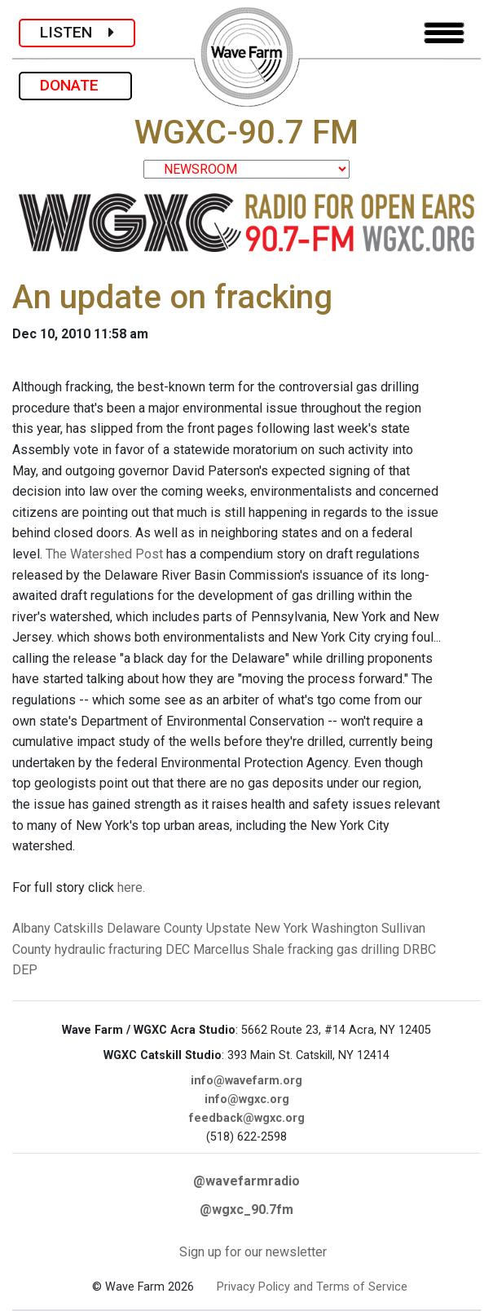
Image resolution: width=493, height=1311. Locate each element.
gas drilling (368, 949)
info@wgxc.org (247, 1099)
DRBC (419, 949)
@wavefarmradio (246, 1181)
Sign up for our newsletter (253, 1252)
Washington (344, 928)
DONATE (75, 85)
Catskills (78, 928)
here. (131, 887)
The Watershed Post (104, 554)
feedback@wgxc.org (247, 1118)
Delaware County (155, 928)
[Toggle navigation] (444, 33)
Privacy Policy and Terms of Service (312, 1287)
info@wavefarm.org (246, 1081)
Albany (31, 928)
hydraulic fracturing (108, 949)
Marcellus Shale (238, 949)
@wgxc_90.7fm (246, 1209)
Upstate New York (257, 928)
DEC (177, 949)
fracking (310, 949)
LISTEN (77, 32)
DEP (24, 970)
